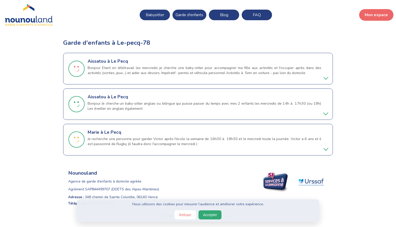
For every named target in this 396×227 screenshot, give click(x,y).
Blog (224, 15)
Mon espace (376, 15)
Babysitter (155, 15)
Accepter (210, 215)
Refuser (185, 215)
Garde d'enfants (189, 15)
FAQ (257, 15)
